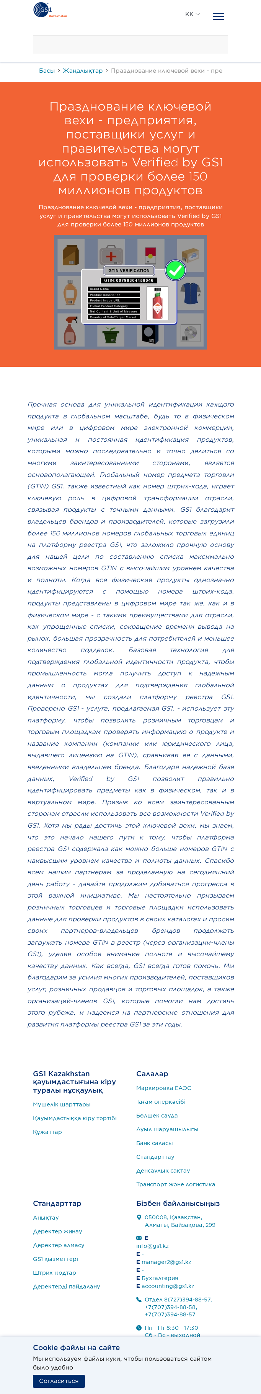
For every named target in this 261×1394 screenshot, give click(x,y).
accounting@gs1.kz (168, 1286)
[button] (193, 22)
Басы (47, 70)
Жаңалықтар (83, 70)
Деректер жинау (57, 1231)
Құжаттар (47, 1132)
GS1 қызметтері (55, 1259)
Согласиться (59, 1381)
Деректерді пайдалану (66, 1286)
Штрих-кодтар (54, 1273)
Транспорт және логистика (175, 1184)
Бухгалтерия (160, 1278)
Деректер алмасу (59, 1245)
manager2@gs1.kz (166, 1262)
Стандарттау (155, 1157)
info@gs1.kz (152, 1246)
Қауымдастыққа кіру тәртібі (75, 1118)
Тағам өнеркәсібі (161, 1102)
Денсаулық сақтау (163, 1171)
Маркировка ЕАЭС (163, 1088)
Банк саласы (154, 1143)
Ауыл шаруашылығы (167, 1129)
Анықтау (46, 1218)
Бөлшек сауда (157, 1116)
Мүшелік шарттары (62, 1104)
